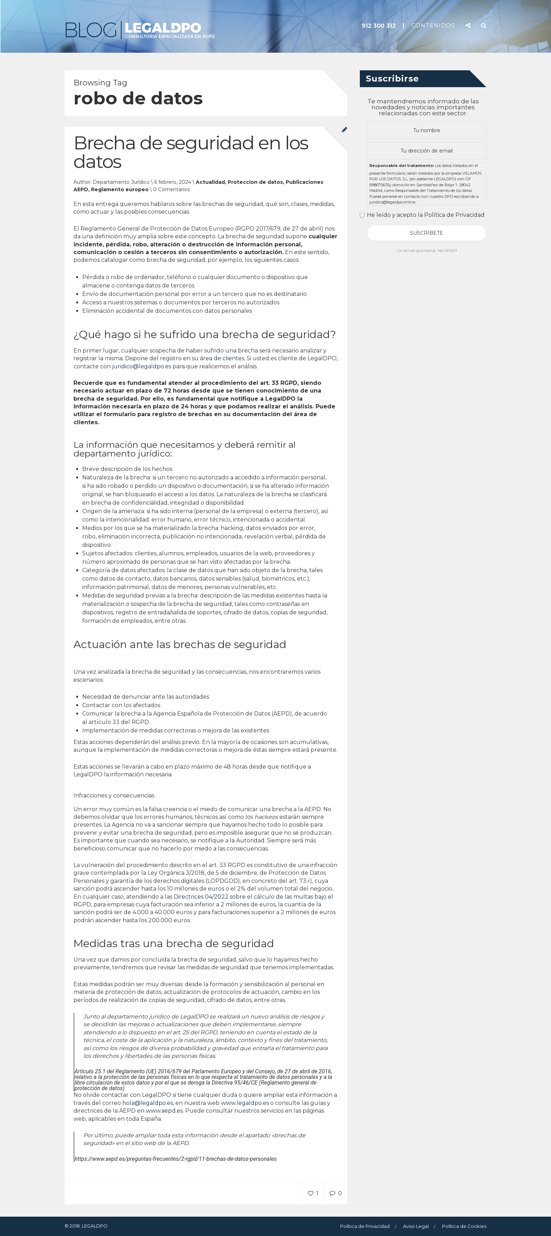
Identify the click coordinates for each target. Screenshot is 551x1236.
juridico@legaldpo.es (141, 366)
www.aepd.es (164, 1111)
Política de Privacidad (454, 215)
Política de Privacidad (365, 1226)
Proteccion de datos (255, 182)
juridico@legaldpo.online (392, 202)
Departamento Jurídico (121, 182)
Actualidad (210, 182)
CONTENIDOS (433, 25)
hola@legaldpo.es (147, 1103)
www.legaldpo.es (245, 1103)
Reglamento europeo (120, 190)
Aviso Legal (416, 1226)
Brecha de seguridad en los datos (190, 152)
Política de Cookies (464, 1226)
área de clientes (222, 358)
